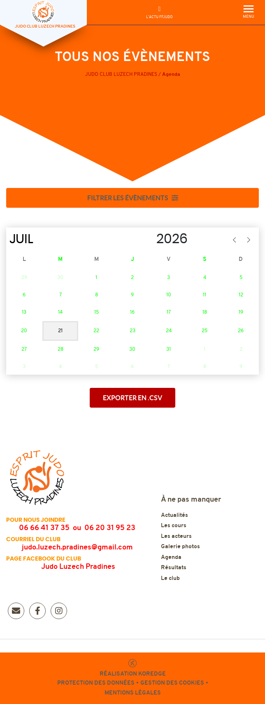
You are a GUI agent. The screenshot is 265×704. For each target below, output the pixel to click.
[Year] (148, 239)
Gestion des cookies (172, 683)
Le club (170, 578)
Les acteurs (176, 536)
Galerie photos (180, 547)
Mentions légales (133, 693)
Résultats (173, 568)
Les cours (173, 526)
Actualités (174, 515)
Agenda (171, 557)
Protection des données (96, 683)
